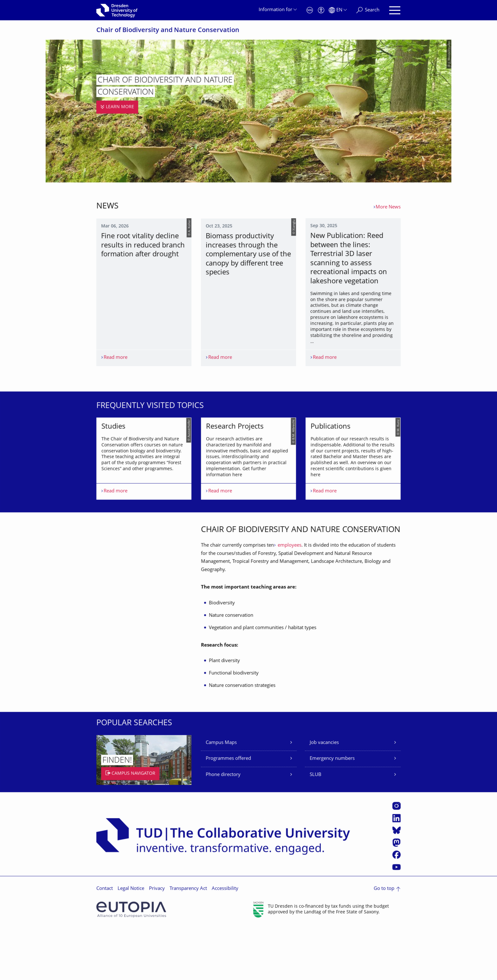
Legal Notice (131, 941)
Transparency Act (188, 941)
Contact (104, 941)
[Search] (367, 10)
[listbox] (248, 485)
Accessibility (225, 941)
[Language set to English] (338, 10)
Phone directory (223, 827)
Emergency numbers (332, 811)
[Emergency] (309, 10)
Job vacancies (324, 795)
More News (388, 207)
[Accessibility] (321, 10)
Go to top (384, 941)
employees (288, 598)
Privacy (157, 941)
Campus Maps (221, 795)
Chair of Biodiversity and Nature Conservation (167, 31)
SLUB (315, 827)
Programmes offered (228, 811)
